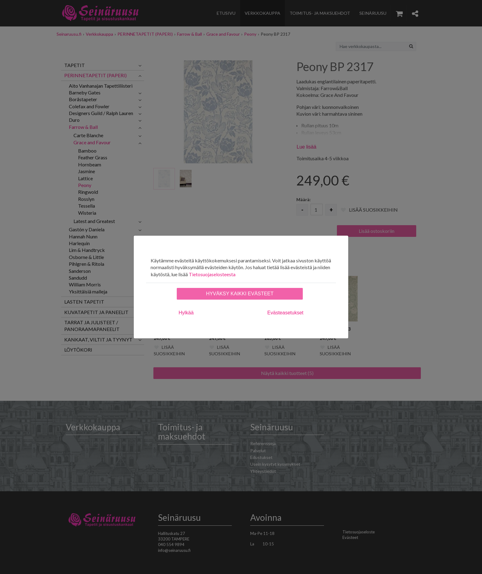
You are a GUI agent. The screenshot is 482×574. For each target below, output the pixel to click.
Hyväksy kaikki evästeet (239, 293)
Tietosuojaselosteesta (212, 274)
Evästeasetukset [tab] (285, 312)
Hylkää (186, 312)
